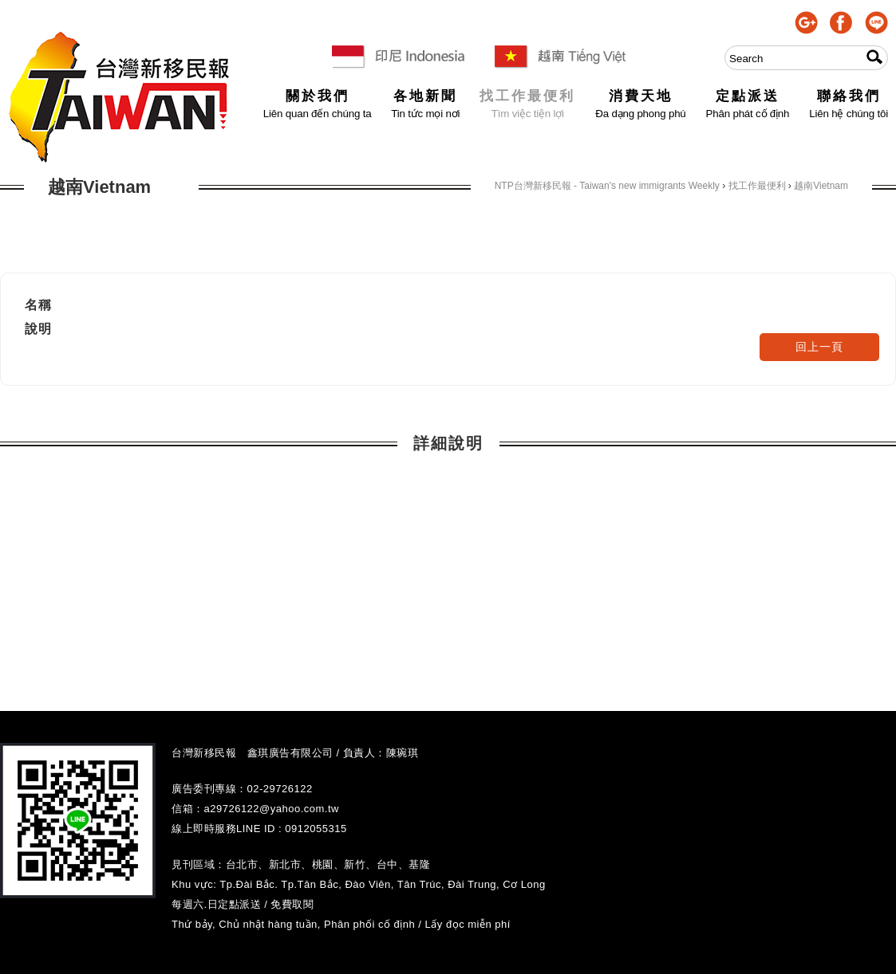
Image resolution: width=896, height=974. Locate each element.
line (876, 22)
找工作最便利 (527, 97)
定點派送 (748, 97)
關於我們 (317, 97)
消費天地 (640, 97)
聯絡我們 (848, 97)
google (806, 22)
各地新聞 (425, 97)
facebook (841, 22)
